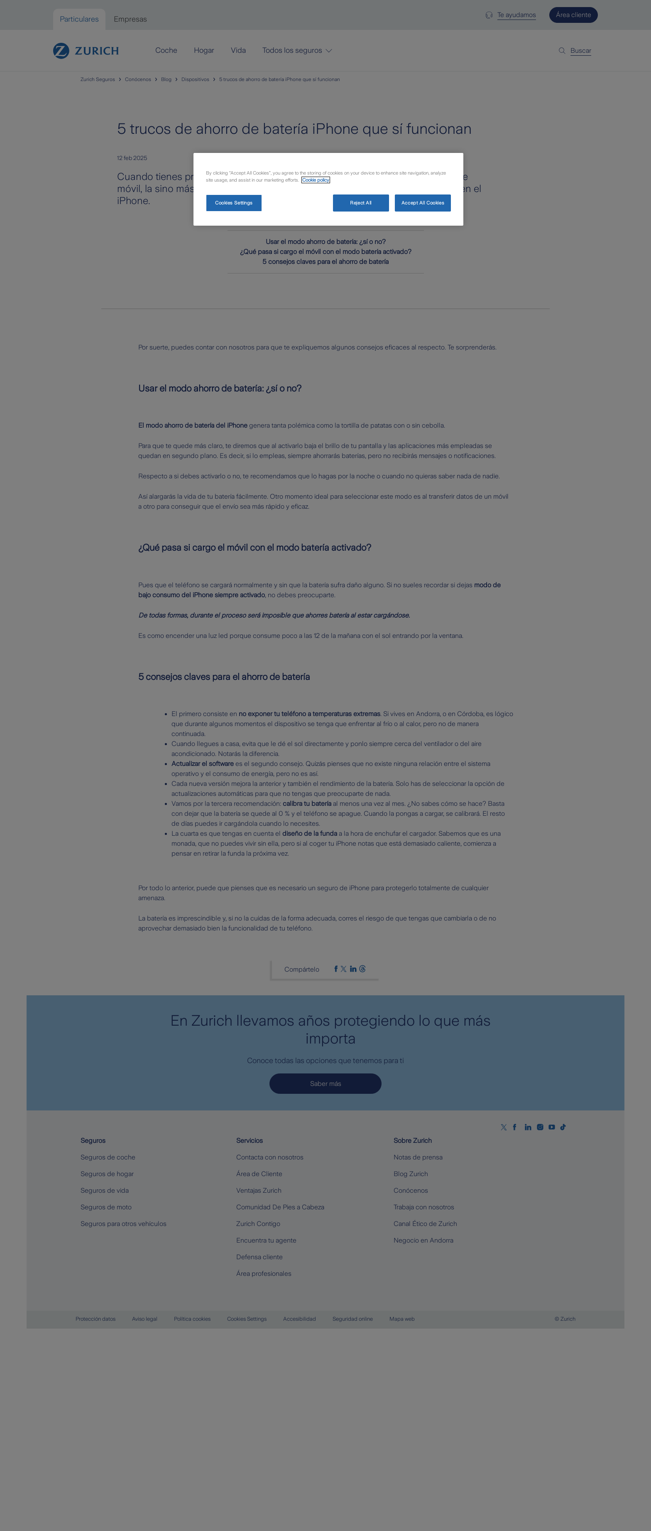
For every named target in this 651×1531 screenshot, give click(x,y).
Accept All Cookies (422, 202)
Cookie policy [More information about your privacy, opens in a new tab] (315, 179)
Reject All (361, 202)
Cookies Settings (234, 202)
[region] (328, 189)
